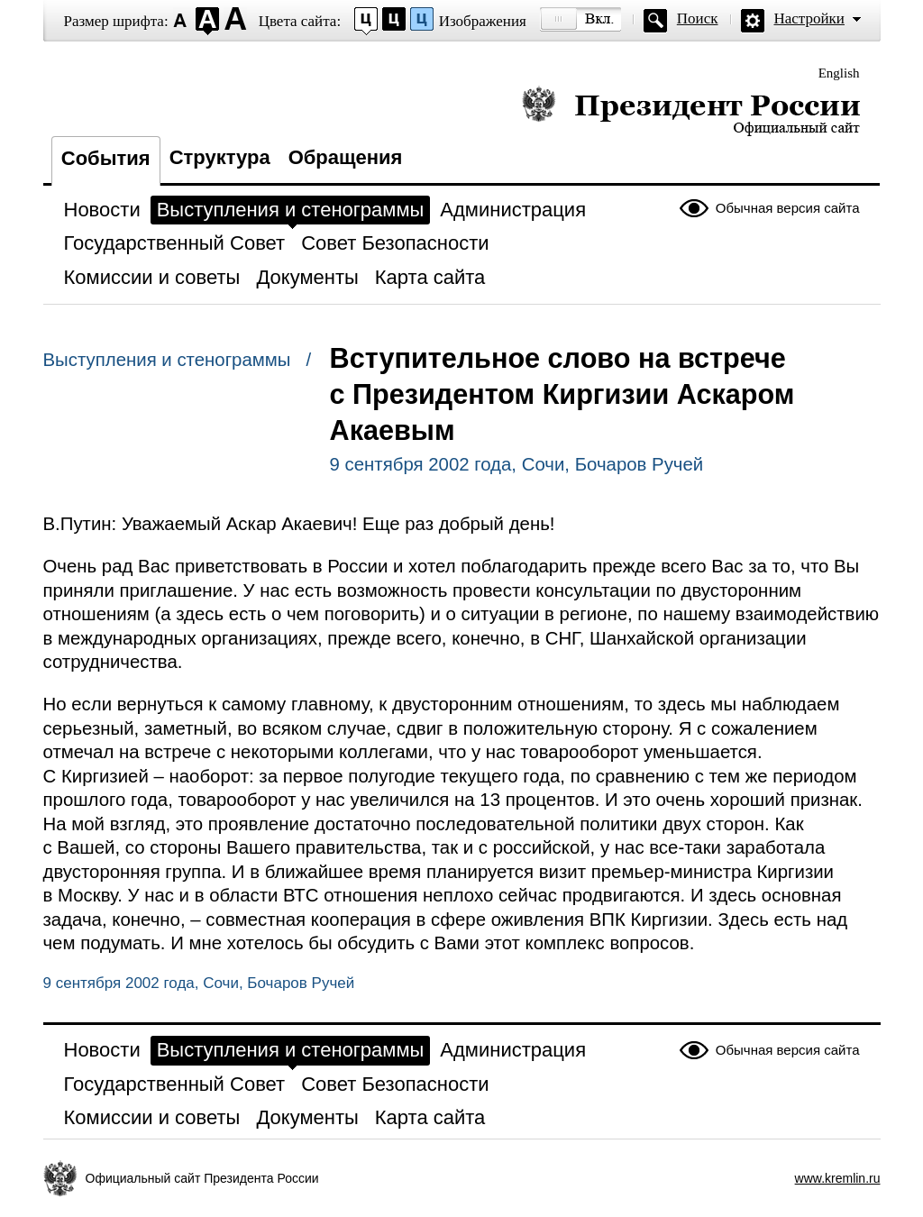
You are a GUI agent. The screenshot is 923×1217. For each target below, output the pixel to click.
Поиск (697, 18)
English (839, 73)
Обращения (345, 157)
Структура (219, 157)
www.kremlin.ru (838, 1178)
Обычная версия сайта (788, 207)
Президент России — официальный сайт (691, 110)
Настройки (809, 18)
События (106, 158)
